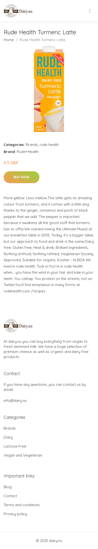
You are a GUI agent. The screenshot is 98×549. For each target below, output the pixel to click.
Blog (8, 487)
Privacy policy (15, 514)
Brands (32, 144)
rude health (49, 144)
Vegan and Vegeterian (23, 455)
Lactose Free (15, 446)
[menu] (90, 11)
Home (9, 39)
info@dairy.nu (15, 400)
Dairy (8, 437)
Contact (10, 496)
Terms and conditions (22, 505)
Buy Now (21, 177)
